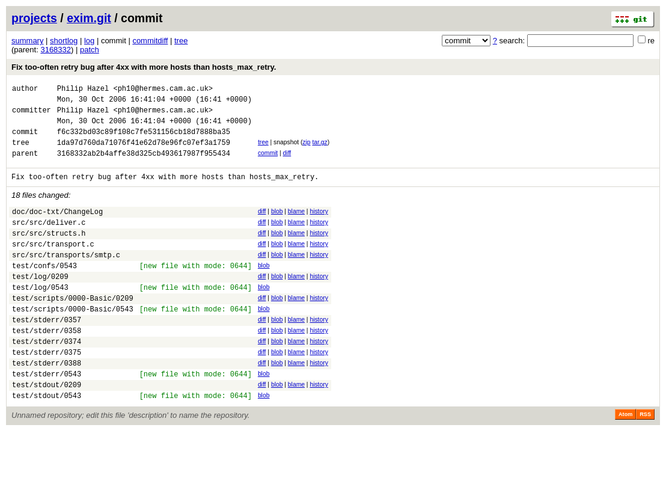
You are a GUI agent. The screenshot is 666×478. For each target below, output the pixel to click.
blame (296, 225)
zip (306, 151)
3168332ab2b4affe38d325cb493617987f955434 (143, 166)
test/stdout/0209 (46, 429)
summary (27, 40)
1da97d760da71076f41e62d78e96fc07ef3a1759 (143, 153)
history (319, 225)
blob (277, 225)
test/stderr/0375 (46, 392)
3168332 (55, 49)
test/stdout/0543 (46, 442)
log (89, 40)
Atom (625, 461)
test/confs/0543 (44, 291)
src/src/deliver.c (48, 240)
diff (287, 164)
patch (89, 49)
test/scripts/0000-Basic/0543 (72, 341)
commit (268, 164)
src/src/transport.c (53, 265)
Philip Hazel (83, 90)
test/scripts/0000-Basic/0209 (72, 328)
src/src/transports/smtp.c (66, 278)
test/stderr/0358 (46, 366)
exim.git (89, 18)
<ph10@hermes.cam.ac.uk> (163, 90)
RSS (645, 461)
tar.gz (319, 151)
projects (34, 18)
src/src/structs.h (48, 253)
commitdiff (150, 40)
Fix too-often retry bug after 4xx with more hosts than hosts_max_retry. (143, 67)
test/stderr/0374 (46, 379)
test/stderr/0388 (46, 404)
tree (181, 40)
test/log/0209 (40, 303)
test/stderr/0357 (46, 354)
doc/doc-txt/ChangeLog (57, 227)
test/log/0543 (40, 316)
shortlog (64, 40)
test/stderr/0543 (46, 417)
